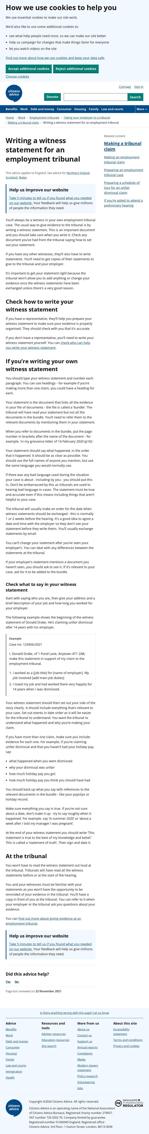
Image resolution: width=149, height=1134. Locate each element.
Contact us (84, 1035)
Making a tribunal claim (23, 123)
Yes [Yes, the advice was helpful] (8, 982)
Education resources (55, 1040)
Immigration (14, 1072)
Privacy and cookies (126, 1046)
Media (81, 1059)
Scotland (11, 177)
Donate (52, 97)
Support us (84, 1041)
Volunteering (86, 1082)
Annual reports (87, 1047)
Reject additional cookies (76, 69)
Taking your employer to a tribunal (87, 118)
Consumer (64, 109)
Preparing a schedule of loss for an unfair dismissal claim (122, 188)
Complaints (85, 1053)
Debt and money (42, 109)
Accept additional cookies (28, 69)
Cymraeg (125, 87)
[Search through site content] (95, 97)
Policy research (87, 1076)
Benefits (11, 109)
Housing (80, 109)
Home (10, 118)
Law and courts (112, 109)
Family (94, 109)
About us (83, 1029)
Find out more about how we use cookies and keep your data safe (55, 58)
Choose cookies (17, 76)
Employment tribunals (44, 118)
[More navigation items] (142, 109)
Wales (23, 177)
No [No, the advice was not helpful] (17, 982)
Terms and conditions (128, 1040)
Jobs (80, 1088)
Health (10, 1078)
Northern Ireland (78, 173)
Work (24, 109)
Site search (49, 1046)
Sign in (138, 87)
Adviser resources (54, 1034)
